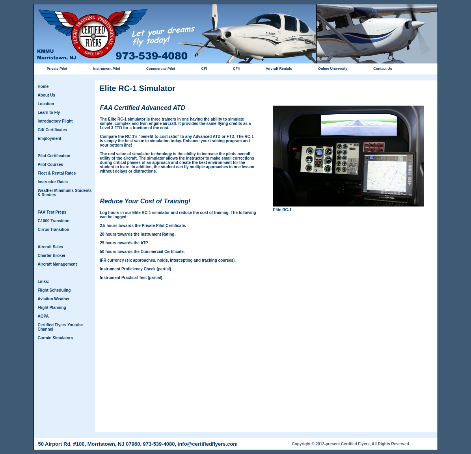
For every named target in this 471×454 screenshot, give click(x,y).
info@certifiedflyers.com (208, 444)
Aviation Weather (54, 299)
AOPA (43, 316)
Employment (49, 138)
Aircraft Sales (50, 247)
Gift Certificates (52, 130)
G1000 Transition (54, 221)
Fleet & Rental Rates (57, 173)
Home (43, 86)
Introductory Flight (55, 121)
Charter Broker (52, 255)
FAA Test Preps (52, 212)
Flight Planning (52, 307)
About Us (46, 95)
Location (46, 104)
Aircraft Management (57, 264)
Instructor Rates (53, 182)
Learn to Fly (49, 112)
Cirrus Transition (53, 229)
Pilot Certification (54, 156)
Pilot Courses (50, 164)
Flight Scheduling (54, 290)
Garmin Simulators (55, 338)
